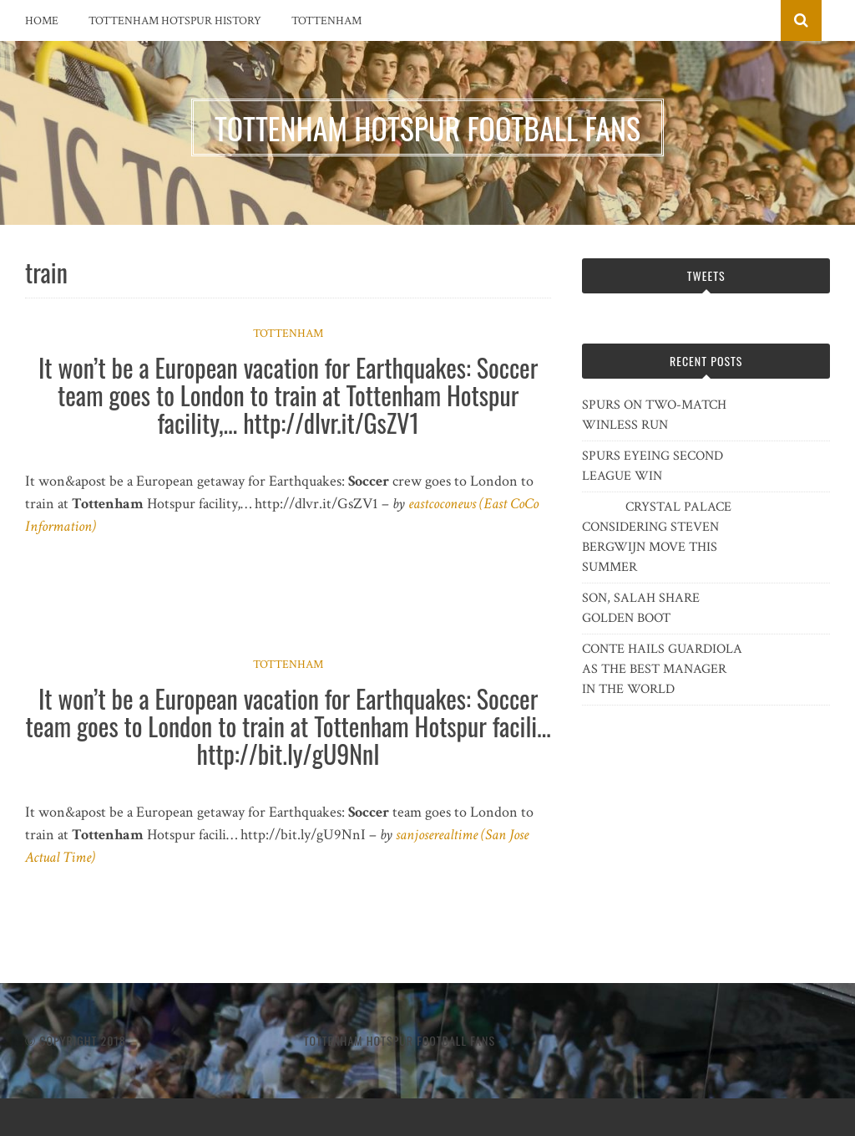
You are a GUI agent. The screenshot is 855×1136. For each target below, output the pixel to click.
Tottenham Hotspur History (175, 20)
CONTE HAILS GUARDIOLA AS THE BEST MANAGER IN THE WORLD (662, 669)
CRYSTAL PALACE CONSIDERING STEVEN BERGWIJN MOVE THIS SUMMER (656, 537)
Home (41, 20)
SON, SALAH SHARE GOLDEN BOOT (641, 608)
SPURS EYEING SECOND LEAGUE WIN (652, 466)
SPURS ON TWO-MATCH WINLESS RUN (654, 415)
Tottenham (326, 20)
